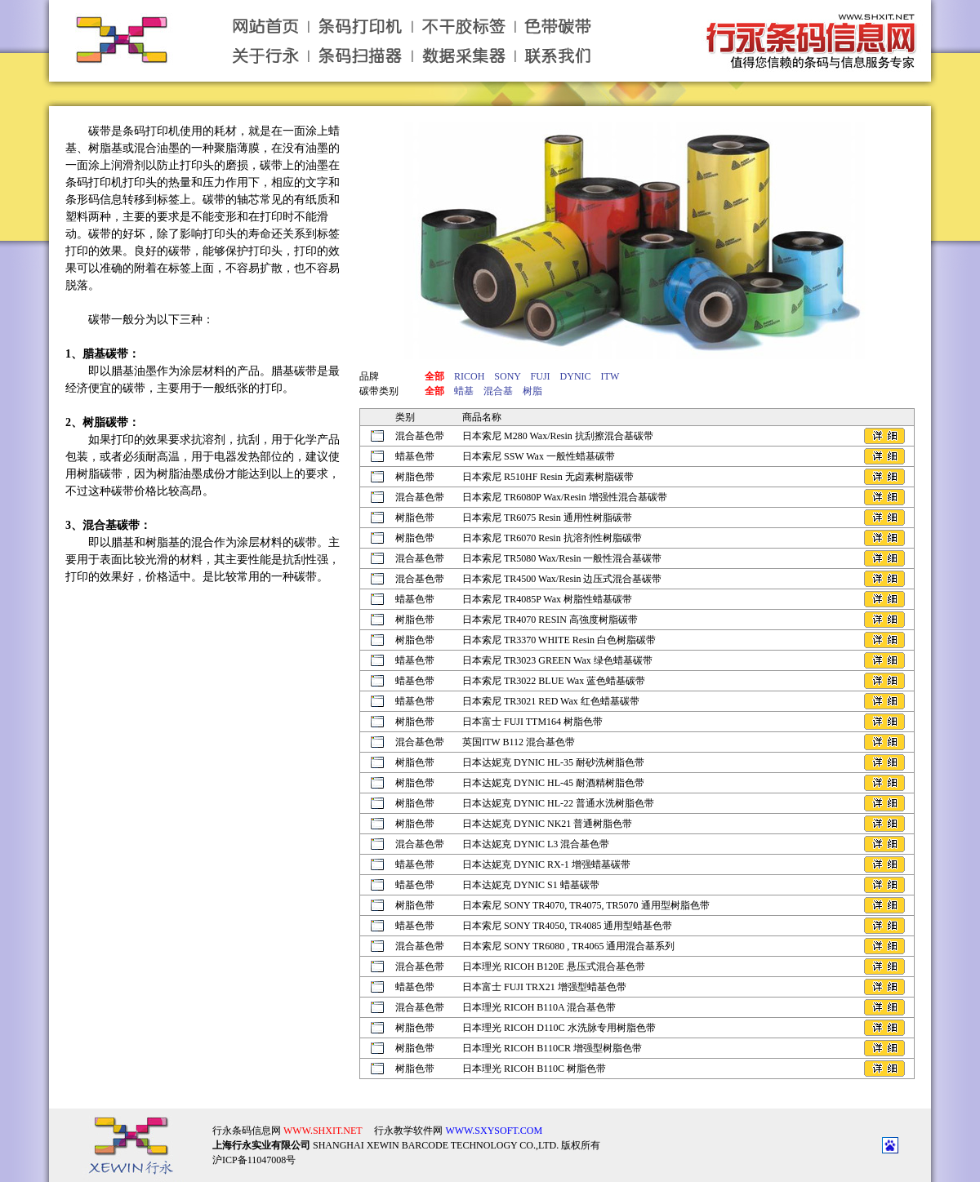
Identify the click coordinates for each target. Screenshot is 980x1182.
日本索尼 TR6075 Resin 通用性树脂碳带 (547, 517)
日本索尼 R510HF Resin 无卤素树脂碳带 (548, 476)
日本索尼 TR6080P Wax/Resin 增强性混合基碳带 (564, 497)
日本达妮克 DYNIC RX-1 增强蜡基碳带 (546, 864)
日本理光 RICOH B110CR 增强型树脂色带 (552, 1048)
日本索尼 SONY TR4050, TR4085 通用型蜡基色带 (567, 925)
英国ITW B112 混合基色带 (518, 742)
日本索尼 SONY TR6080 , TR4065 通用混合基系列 (568, 946)
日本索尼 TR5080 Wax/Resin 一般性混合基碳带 (562, 558)
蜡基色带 (414, 456)
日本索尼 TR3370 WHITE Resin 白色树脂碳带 (559, 640)
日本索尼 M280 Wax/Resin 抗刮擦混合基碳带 (557, 436)
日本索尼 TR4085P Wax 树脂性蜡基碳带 (547, 599)
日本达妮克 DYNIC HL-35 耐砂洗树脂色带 (553, 762)
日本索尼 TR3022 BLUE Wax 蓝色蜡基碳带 (553, 681)
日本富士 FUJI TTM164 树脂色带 (532, 721)
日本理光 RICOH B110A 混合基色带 (539, 1007)
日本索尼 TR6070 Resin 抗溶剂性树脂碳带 (552, 538)
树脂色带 (414, 476)
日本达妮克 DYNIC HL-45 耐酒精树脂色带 (553, 783)
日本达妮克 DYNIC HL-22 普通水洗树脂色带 (558, 803)
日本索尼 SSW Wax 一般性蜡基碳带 (538, 456)
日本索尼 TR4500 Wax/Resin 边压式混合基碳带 (562, 578)
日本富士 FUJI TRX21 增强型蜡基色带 (544, 987)
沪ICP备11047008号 (254, 1160)
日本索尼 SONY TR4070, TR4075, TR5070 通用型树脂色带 (586, 905)
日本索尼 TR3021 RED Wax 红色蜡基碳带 (550, 701)
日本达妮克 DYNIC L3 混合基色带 (535, 844)
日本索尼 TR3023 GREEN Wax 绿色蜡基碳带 (557, 660)
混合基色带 (419, 436)
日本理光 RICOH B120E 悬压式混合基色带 (553, 966)
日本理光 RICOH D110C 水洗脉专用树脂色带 (559, 1027)
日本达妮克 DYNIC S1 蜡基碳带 (530, 885)
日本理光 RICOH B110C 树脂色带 (534, 1068)
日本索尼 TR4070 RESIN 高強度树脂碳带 (550, 619)
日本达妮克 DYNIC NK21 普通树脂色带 (547, 823)
